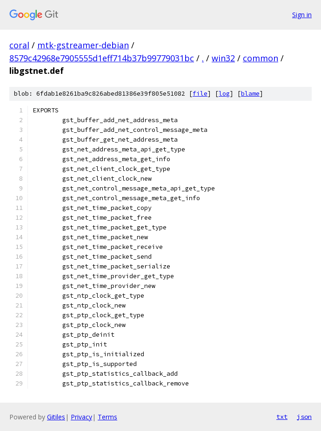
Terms (107, 416)
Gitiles (56, 416)
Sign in (302, 14)
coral (19, 45)
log (224, 94)
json (304, 416)
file (200, 94)
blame (250, 94)
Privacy (81, 416)
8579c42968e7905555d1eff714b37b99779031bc (101, 58)
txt (282, 416)
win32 (223, 58)
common (260, 58)
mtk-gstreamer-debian (83, 45)
